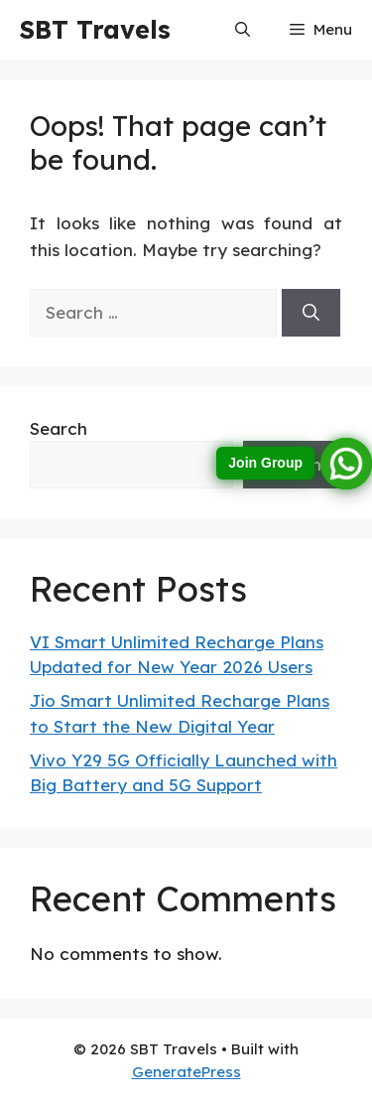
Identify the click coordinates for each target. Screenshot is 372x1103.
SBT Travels (95, 29)
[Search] (311, 313)
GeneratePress (186, 1071)
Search (58, 428)
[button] (242, 30)
